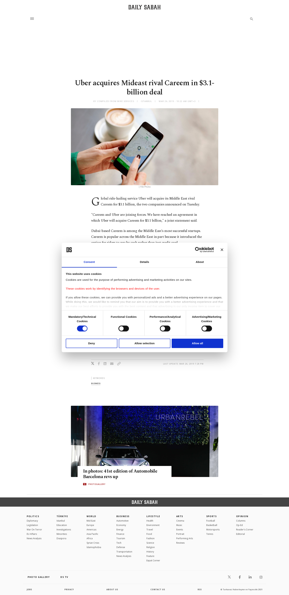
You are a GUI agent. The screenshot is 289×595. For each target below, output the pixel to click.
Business (122, 516)
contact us (157, 589)
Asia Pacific (92, 534)
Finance (120, 534)
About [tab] (200, 261)
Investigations (64, 529)
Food (149, 534)
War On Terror (34, 529)
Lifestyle (153, 516)
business (95, 383)
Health (149, 520)
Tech (118, 542)
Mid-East (91, 520)
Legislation (32, 525)
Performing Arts (184, 538)
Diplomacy (32, 520)
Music (179, 525)
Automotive (122, 520)
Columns (240, 520)
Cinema (180, 520)
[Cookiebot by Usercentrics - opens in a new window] (198, 250)
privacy (69, 589)
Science (150, 542)
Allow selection (144, 343)
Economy (121, 525)
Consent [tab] (89, 261)
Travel (149, 529)
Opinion (242, 516)
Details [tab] (144, 261)
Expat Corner (153, 560)
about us (112, 589)
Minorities (62, 534)
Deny (91, 343)
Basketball (211, 525)
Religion (150, 547)
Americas (91, 529)
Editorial (240, 534)
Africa (90, 538)
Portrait (180, 534)
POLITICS (33, 516)
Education (62, 525)
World (91, 516)
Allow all (197, 343)
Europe (90, 525)
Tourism (120, 538)
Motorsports (213, 529)
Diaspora (61, 538)
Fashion (150, 538)
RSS (200, 589)
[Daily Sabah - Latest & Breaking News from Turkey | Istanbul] (144, 7)
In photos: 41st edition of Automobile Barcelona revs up (120, 474)
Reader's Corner (244, 529)
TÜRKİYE (62, 516)
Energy (119, 529)
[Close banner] (222, 250)
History (150, 551)
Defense (120, 547)
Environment (153, 525)
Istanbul (61, 520)
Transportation (124, 551)
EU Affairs (32, 534)
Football (210, 520)
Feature (150, 556)
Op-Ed (239, 525)
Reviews (180, 542)
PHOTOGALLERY (96, 484)
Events (179, 529)
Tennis (209, 534)
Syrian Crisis (93, 542)
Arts (179, 516)
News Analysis (34, 538)
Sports (211, 516)
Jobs (29, 589)
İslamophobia (94, 547)
